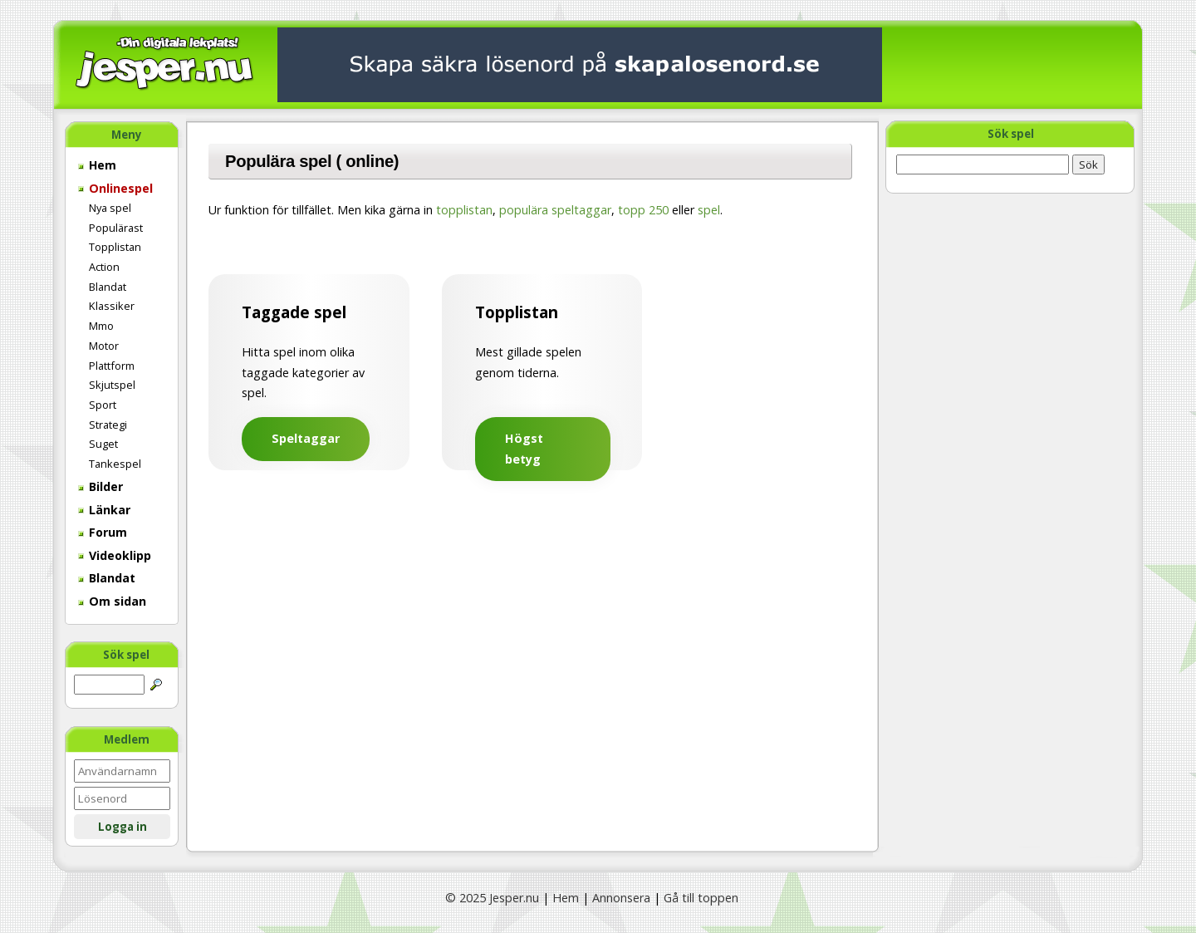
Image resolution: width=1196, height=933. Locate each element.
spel (709, 210)
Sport (102, 404)
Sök (1088, 164)
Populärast (116, 227)
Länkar (104, 510)
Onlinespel (115, 188)
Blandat (107, 286)
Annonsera (621, 898)
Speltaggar (306, 438)
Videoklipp (114, 555)
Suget (103, 443)
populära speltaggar (555, 210)
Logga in (122, 826)
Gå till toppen (701, 898)
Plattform (112, 365)
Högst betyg (524, 448)
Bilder (100, 486)
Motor (104, 345)
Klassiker (112, 305)
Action (104, 266)
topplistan (464, 210)
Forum (102, 532)
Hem (97, 165)
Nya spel (110, 207)
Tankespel (115, 463)
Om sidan (112, 601)
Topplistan (115, 246)
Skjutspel (112, 384)
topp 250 (643, 210)
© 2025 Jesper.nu (492, 898)
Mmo (101, 325)
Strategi (108, 424)
